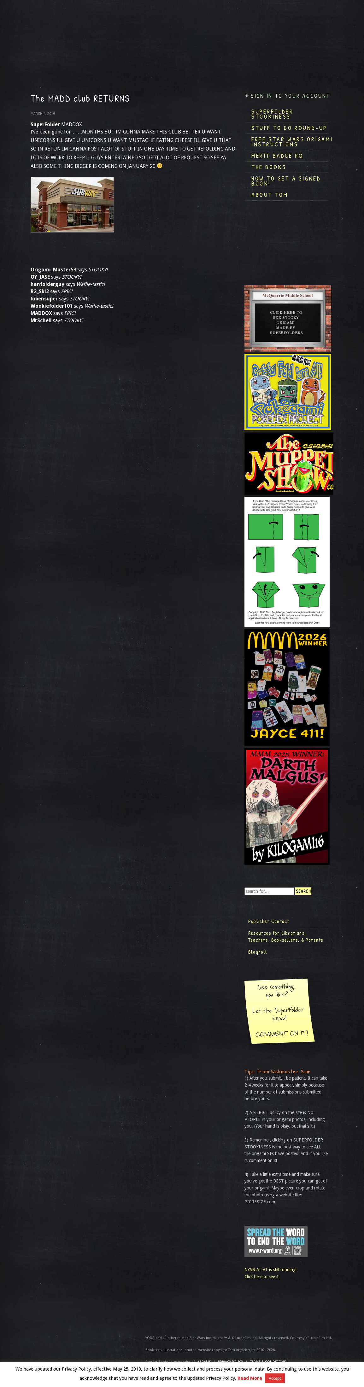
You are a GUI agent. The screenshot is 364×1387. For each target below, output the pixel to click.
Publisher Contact (268, 921)
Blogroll (257, 951)
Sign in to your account (290, 96)
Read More (250, 1378)
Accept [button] (275, 1378)
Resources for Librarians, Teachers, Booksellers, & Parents (285, 936)
